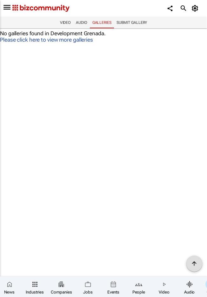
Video (65, 22)
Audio (81, 22)
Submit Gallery (132, 22)
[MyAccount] (196, 8)
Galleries (101, 22)
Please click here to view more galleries (46, 40)
